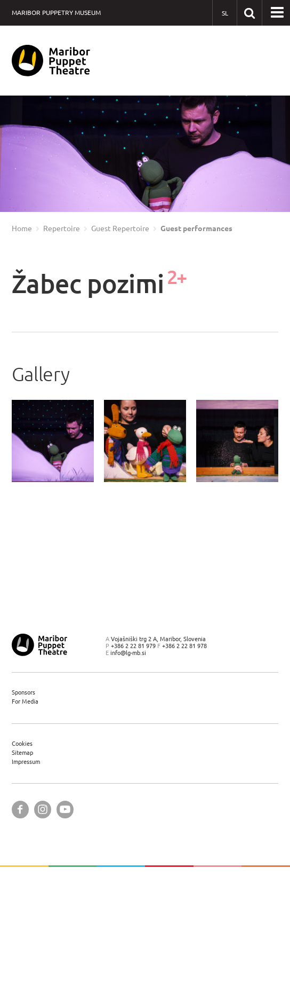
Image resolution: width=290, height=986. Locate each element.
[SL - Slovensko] (225, 13)
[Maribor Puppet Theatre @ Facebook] (20, 809)
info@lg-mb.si (128, 652)
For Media (25, 701)
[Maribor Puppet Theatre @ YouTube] (65, 809)
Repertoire (61, 228)
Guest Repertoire (120, 228)
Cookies (22, 743)
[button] (277, 13)
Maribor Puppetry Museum (56, 13)
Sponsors (23, 692)
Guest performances (196, 228)
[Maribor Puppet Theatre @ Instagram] (42, 809)
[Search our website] (249, 12)
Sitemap (22, 752)
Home (22, 228)
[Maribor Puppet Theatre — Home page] (51, 60)
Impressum (26, 761)
